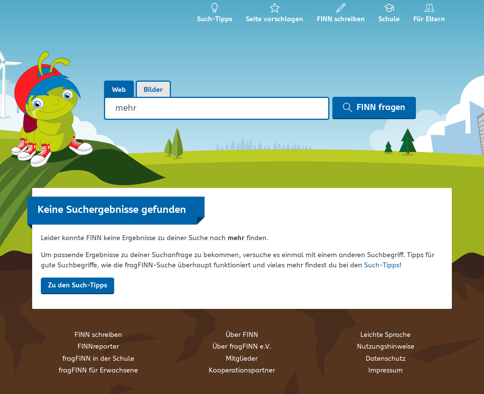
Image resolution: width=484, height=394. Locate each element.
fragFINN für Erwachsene (98, 370)
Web (119, 90)
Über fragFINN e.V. (242, 346)
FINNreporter (98, 346)
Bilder (153, 90)
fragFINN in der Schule (98, 359)
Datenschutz (385, 359)
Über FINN (242, 335)
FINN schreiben (98, 335)
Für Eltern (430, 15)
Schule (389, 15)
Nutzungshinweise (385, 346)
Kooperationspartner (242, 370)
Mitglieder (242, 359)
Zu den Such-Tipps (77, 285)
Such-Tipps (381, 265)
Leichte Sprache (385, 335)
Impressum (385, 370)
